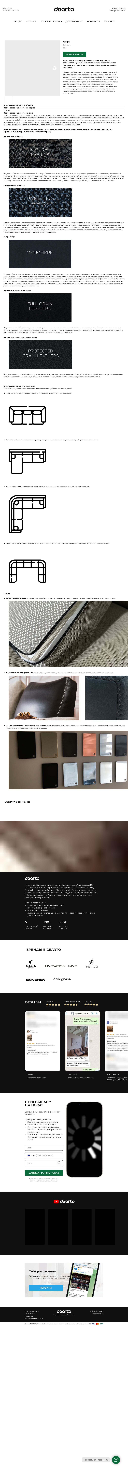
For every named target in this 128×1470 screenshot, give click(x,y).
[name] (44, 1148)
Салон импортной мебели (64, 1315)
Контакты (93, 21)
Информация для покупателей (32, 1312)
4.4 (78, 1001)
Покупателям (50, 21)
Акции (17, 21)
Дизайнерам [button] (73, 21)
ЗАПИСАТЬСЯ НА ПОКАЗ (44, 1172)
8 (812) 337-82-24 (118, 8)
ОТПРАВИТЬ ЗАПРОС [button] (74, 54)
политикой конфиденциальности (43, 1181)
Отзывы (109, 21)
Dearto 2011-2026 (31, 1324)
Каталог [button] (31, 21)
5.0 (91, 1001)
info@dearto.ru (117, 11)
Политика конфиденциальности (34, 1317)
